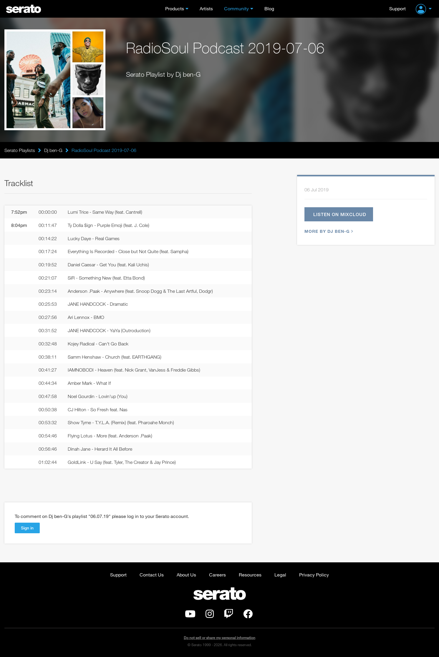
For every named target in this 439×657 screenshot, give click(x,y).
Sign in (27, 527)
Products (174, 8)
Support (397, 8)
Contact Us (152, 574)
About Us (186, 574)
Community (236, 8)
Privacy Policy (314, 574)
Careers (217, 574)
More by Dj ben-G (328, 231)
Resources (250, 574)
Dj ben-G (53, 150)
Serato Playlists (19, 150)
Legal (280, 574)
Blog (269, 8)
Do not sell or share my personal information (219, 638)
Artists (206, 8)
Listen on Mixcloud (339, 214)
